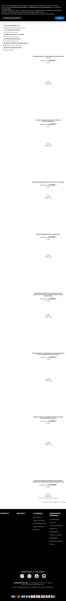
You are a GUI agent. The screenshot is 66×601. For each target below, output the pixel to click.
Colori (48, 62)
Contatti (36, 530)
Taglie (48, 82)
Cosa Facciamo (39, 520)
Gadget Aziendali (9, 50)
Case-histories (38, 527)
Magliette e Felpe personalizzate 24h (15, 28)
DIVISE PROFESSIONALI (11, 41)
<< (4, 23)
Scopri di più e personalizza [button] (12, 18)
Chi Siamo (37, 517)
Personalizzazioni (39, 523)
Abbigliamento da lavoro (11, 36)
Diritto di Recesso (56, 526)
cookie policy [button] (7, 9)
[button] (5, 522)
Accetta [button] (60, 18)
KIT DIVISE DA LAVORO (11, 32)
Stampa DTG (44, 357)
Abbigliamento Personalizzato (13, 45)
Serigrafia (44, 60)
